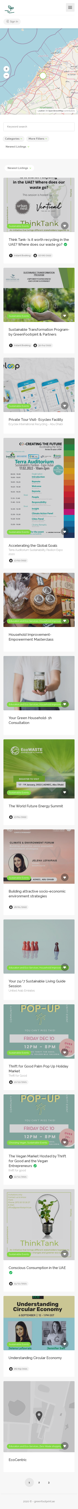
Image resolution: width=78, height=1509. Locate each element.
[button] (6, 69)
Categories (12, 138)
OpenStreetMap (55, 111)
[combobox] (17, 147)
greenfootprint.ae (44, 1501)
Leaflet (41, 111)
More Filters (36, 138)
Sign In (12, 21)
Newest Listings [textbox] (16, 146)
